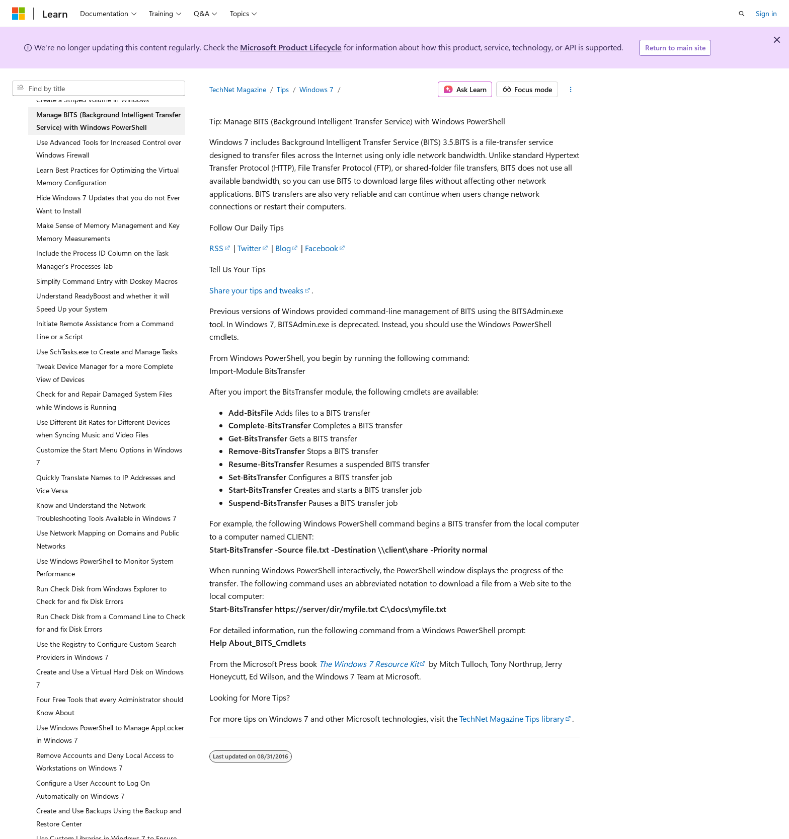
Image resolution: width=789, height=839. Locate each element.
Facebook (321, 248)
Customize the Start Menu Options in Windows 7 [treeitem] (109, 456)
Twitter (249, 248)
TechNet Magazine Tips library (511, 718)
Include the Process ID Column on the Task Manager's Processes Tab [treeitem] (102, 259)
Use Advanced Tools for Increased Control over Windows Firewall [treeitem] (108, 148)
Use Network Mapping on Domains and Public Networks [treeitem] (107, 539)
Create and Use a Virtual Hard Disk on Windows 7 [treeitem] (110, 678)
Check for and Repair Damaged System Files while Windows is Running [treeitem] (104, 400)
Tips (283, 89)
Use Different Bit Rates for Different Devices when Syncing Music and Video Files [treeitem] (103, 428)
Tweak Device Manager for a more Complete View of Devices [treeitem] (104, 372)
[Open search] (742, 14)
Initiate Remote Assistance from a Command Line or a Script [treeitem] (105, 330)
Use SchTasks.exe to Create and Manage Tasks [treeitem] (107, 351)
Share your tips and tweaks (256, 290)
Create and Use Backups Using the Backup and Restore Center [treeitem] (108, 817)
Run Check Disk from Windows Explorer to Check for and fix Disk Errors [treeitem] (101, 595)
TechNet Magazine (237, 89)
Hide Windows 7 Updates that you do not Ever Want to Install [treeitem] (108, 204)
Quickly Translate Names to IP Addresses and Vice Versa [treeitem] (105, 484)
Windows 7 (316, 89)
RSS (216, 248)
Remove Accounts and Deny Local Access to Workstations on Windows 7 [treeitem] (105, 761)
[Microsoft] (18, 13)
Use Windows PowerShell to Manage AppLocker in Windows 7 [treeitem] (110, 734)
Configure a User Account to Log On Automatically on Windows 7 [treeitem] (93, 789)
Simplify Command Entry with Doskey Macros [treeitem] (107, 281)
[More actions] (571, 90)
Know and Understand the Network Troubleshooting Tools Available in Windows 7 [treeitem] (106, 511)
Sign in (766, 13)
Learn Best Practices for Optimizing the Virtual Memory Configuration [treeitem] (107, 176)
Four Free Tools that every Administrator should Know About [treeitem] (109, 706)
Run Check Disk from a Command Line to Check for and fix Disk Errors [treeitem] (110, 623)
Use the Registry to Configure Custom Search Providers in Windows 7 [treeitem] (106, 650)
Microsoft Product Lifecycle (291, 47)
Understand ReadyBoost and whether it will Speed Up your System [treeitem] (102, 302)
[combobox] (98, 89)
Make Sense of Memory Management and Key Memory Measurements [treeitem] (108, 231)
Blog (283, 248)
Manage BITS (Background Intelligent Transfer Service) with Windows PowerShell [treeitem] (108, 121)
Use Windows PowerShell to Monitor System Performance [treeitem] (105, 567)
